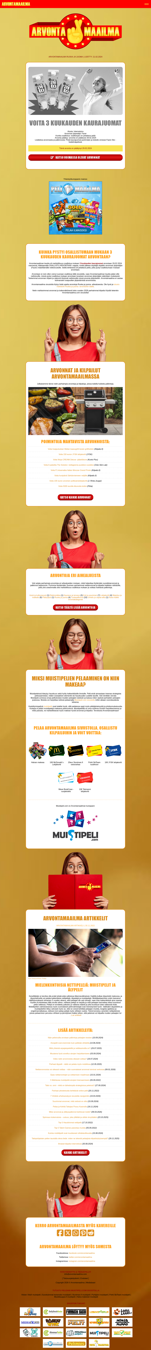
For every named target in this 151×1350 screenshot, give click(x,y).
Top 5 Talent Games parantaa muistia (70, 1128)
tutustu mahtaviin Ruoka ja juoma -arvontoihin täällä (88, 285)
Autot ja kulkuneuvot (37, 595)
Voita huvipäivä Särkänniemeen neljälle (70, 476)
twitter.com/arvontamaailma (80, 1257)
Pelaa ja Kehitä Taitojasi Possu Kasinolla (70, 1107)
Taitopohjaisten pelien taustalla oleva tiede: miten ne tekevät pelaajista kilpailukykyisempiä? (70, 1138)
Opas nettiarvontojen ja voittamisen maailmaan (70, 1075)
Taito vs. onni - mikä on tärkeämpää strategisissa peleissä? (69, 1085)
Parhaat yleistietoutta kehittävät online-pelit (70, 1091)
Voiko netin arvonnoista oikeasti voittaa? (70, 1059)
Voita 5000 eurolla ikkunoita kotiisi (72, 486)
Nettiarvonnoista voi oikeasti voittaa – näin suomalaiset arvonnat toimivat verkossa (70, 1069)
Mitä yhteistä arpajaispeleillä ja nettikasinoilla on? (69, 1048)
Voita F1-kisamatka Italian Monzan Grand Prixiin (71, 470)
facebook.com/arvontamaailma (82, 1253)
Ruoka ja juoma (61, 597)
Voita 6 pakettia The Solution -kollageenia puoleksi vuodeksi (69, 465)
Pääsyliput (46, 597)
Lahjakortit (105, 595)
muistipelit (48, 706)
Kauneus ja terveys (72, 595)
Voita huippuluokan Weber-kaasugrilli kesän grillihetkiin (71, 449)
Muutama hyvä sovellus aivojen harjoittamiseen (70, 1054)
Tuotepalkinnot (77, 597)
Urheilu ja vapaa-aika (96, 597)
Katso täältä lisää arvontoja (75, 607)
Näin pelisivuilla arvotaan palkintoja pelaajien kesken (70, 1038)
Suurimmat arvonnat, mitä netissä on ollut (69, 1101)
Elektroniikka (55, 595)
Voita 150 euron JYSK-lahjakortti (72, 454)
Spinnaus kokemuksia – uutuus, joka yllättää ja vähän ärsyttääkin (70, 1117)
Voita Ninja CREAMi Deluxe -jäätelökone (70, 460)
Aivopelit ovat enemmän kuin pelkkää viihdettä (69, 1043)
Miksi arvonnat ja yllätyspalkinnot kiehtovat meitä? (70, 1112)
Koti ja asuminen (90, 595)
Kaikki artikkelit (75, 1152)
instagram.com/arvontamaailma (82, 1261)
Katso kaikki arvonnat (75, 497)
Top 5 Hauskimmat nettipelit (70, 1123)
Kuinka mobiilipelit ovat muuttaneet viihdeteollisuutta (70, 1133)
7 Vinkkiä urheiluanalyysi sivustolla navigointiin (69, 1096)
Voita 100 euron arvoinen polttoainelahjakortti (68, 481)
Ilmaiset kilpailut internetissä (70, 1144)
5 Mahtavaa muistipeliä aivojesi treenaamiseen (70, 1080)
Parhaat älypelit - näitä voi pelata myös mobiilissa (70, 1064)
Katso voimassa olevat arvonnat (75, 157)
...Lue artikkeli (75, 1015)
